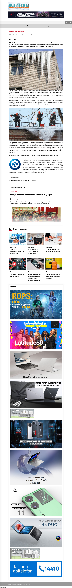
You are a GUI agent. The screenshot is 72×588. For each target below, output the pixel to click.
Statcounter (3, 587)
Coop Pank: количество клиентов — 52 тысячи (17, 251)
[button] (67, 22)
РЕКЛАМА (21, 31)
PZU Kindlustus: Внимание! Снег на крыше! (26, 35)
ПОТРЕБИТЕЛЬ (13, 31)
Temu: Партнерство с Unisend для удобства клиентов (53, 276)
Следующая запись (17, 187)
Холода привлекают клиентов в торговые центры (31, 195)
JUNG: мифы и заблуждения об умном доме (33, 251)
